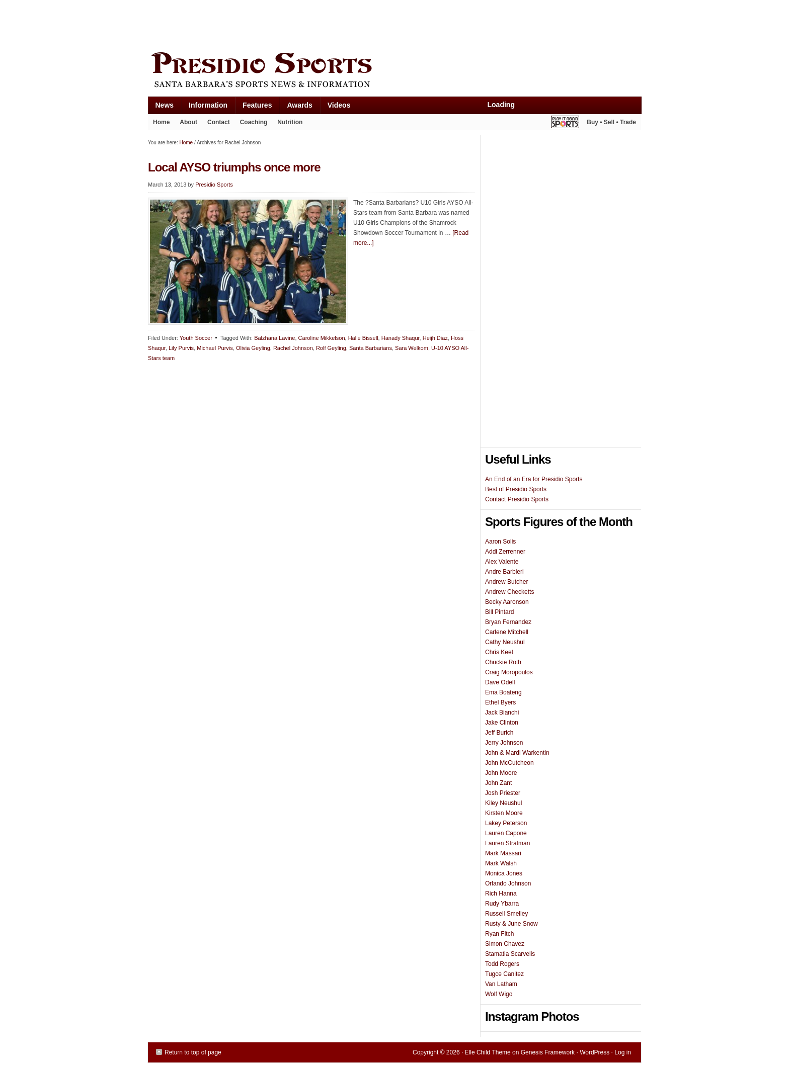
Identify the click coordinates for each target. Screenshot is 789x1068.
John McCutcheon (509, 762)
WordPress (594, 1052)
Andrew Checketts (509, 591)
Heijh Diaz (435, 338)
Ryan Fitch (499, 933)
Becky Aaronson (507, 601)
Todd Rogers (502, 963)
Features (253, 107)
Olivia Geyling (253, 348)
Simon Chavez (504, 943)
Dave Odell (500, 682)
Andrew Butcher (506, 581)
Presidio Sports (394, 71)
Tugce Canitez (504, 973)
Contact (218, 122)
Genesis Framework (548, 1052)
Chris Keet (499, 652)
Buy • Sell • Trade (611, 122)
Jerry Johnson (504, 742)
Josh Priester (502, 792)
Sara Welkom (411, 348)
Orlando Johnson (508, 883)
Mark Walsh (501, 863)
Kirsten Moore (504, 813)
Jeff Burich (499, 732)
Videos (339, 105)
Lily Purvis (181, 348)
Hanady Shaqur (400, 338)
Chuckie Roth (503, 662)
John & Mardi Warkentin (517, 752)
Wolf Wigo (498, 994)
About (186, 124)
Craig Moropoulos (509, 672)
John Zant (498, 782)
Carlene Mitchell (506, 632)
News (161, 107)
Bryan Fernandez (508, 622)
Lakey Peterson (506, 823)
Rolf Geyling (331, 348)
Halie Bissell (363, 338)
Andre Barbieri (504, 571)
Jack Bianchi (502, 712)
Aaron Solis (500, 541)
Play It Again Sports (565, 123)
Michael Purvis (215, 348)
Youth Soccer (196, 338)
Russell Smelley (506, 913)
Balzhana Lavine (274, 338)
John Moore (501, 772)
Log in (622, 1052)
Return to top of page (193, 1052)
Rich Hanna (501, 893)
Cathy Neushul (505, 642)
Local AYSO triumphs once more (234, 167)
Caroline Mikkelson (321, 338)
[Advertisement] (331, 23)
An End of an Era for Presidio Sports (533, 479)
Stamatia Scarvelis (510, 953)
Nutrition (289, 122)
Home (161, 122)
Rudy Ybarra (502, 903)
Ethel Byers (500, 702)
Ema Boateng (503, 692)
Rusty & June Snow (511, 923)
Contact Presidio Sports (516, 499)
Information (204, 107)
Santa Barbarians (370, 348)
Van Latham (501, 984)
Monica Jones (503, 873)
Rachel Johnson (293, 348)
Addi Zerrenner (505, 551)
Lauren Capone (506, 833)
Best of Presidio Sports (515, 489)
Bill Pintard (499, 611)
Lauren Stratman (507, 843)
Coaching (254, 122)
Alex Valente (502, 561)
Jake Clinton (501, 722)
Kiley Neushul (503, 803)
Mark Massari (503, 853)
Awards (295, 107)
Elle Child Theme (488, 1052)
